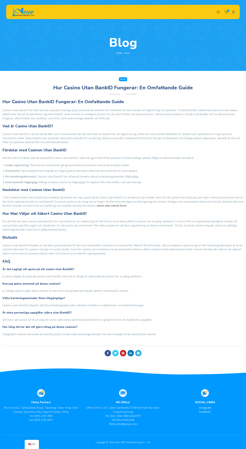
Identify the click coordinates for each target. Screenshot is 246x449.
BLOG (127, 53)
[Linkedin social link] (131, 353)
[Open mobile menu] (233, 12)
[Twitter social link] (115, 353)
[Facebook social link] (108, 353)
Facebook (205, 412)
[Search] (218, 12)
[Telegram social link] (138, 353)
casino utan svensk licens (112, 205)
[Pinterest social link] (123, 353)
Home (119, 53)
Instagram (205, 407)
